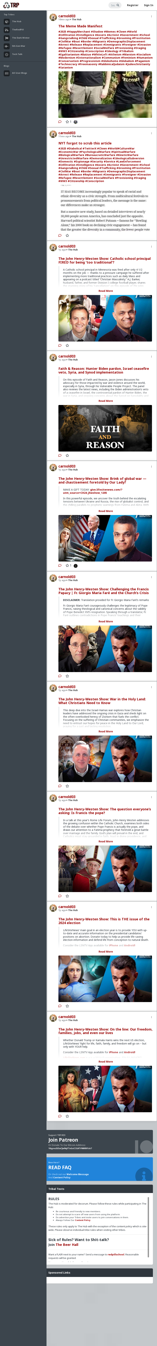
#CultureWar (125, 148)
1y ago (62, 249)
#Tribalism (126, 51)
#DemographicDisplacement (126, 41)
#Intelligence (85, 35)
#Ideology (111, 51)
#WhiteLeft (100, 54)
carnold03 (67, 16)
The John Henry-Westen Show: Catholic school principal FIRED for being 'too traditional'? (104, 260)
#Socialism (143, 54)
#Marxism (129, 54)
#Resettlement (82, 48)
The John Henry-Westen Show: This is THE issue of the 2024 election (104, 921)
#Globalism (126, 61)
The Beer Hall (67, 1244)
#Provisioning (124, 48)
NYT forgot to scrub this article (85, 143)
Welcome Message (78, 1174)
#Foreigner (129, 44)
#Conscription (94, 51)
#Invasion (144, 44)
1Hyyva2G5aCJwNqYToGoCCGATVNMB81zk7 (70, 1148)
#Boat (76, 41)
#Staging (140, 48)
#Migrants (99, 41)
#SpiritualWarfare (123, 152)
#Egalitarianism (69, 54)
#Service (109, 161)
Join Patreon (63, 1139)
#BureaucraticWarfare (100, 155)
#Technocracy (67, 64)
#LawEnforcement (128, 161)
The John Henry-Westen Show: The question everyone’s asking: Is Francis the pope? (104, 811)
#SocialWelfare (104, 48)
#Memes (110, 31)
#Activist (113, 35)
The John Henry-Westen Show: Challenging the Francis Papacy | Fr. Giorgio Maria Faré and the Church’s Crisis (103, 591)
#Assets (100, 35)
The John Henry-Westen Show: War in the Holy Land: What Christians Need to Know (102, 701)
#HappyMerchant (78, 31)
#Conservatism (68, 61)
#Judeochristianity (137, 64)
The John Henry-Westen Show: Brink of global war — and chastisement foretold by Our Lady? (102, 480)
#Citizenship (76, 51)
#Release (76, 44)
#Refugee (65, 48)
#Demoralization (100, 158)
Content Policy (62, 1177)
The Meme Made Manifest (80, 26)
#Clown (121, 31)
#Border (86, 41)
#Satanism (65, 67)
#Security (96, 161)
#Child (83, 38)
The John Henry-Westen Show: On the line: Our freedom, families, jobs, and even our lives (105, 1031)
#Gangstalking (68, 38)
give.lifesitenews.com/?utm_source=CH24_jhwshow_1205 (92, 491)
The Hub (75, 19)
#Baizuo (85, 54)
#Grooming (123, 38)
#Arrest (63, 44)
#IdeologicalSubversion (128, 158)
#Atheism (114, 54)
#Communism (111, 57)
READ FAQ (59, 1167)
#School (144, 35)
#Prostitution (141, 38)
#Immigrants (112, 44)
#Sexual (93, 38)
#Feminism (128, 57)
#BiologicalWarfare (71, 155)
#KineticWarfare (127, 155)
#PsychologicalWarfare (94, 152)
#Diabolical (74, 148)
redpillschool (116, 1254)
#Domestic (65, 161)
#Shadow (97, 31)
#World (132, 31)
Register (132, 5)
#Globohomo (109, 61)
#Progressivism (90, 61)
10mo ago (64, 19)
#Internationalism (88, 57)
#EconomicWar (68, 152)
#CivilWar (64, 41)
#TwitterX (89, 148)
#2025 (62, 31)
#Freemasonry (87, 64)
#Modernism (66, 57)
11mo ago (64, 136)
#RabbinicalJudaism (111, 64)
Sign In (148, 5)
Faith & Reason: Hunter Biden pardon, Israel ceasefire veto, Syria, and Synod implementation (103, 370)
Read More (106, 291)
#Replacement (92, 44)
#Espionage (81, 161)
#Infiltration (66, 35)
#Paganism (142, 61)
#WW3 (62, 51)
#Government (129, 35)
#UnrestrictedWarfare (73, 158)
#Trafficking (107, 38)
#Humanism (145, 57)
